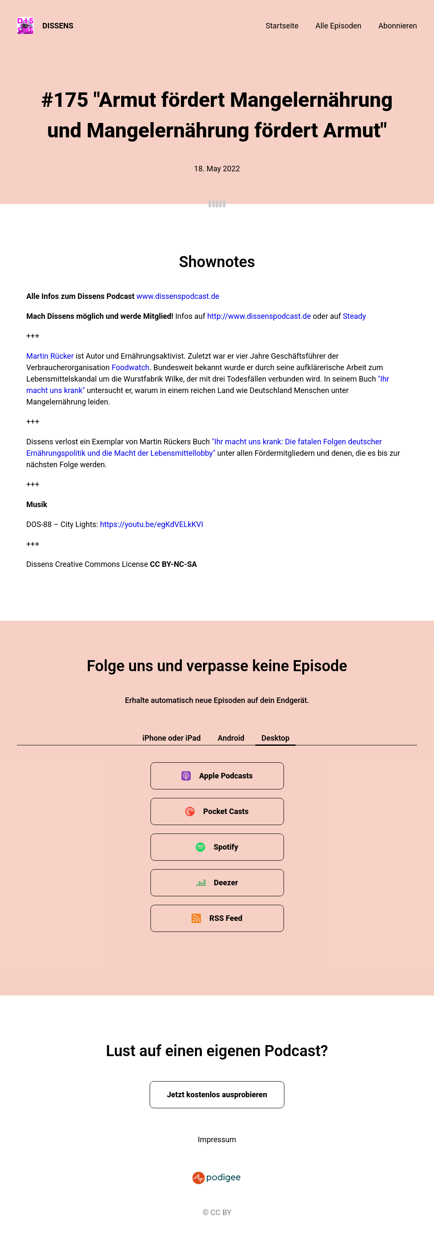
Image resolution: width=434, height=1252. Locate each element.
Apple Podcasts (226, 775)
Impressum (217, 1139)
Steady (354, 316)
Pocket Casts (225, 811)
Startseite (282, 25)
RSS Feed (225, 918)
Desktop (275, 737)
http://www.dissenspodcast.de (259, 316)
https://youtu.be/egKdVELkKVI (151, 524)
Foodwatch (131, 367)
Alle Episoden (338, 25)
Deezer (226, 882)
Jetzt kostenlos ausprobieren (217, 1094)
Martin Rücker (50, 355)
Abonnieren (397, 25)
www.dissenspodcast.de (177, 296)
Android (231, 737)
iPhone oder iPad (171, 737)
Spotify (226, 846)
